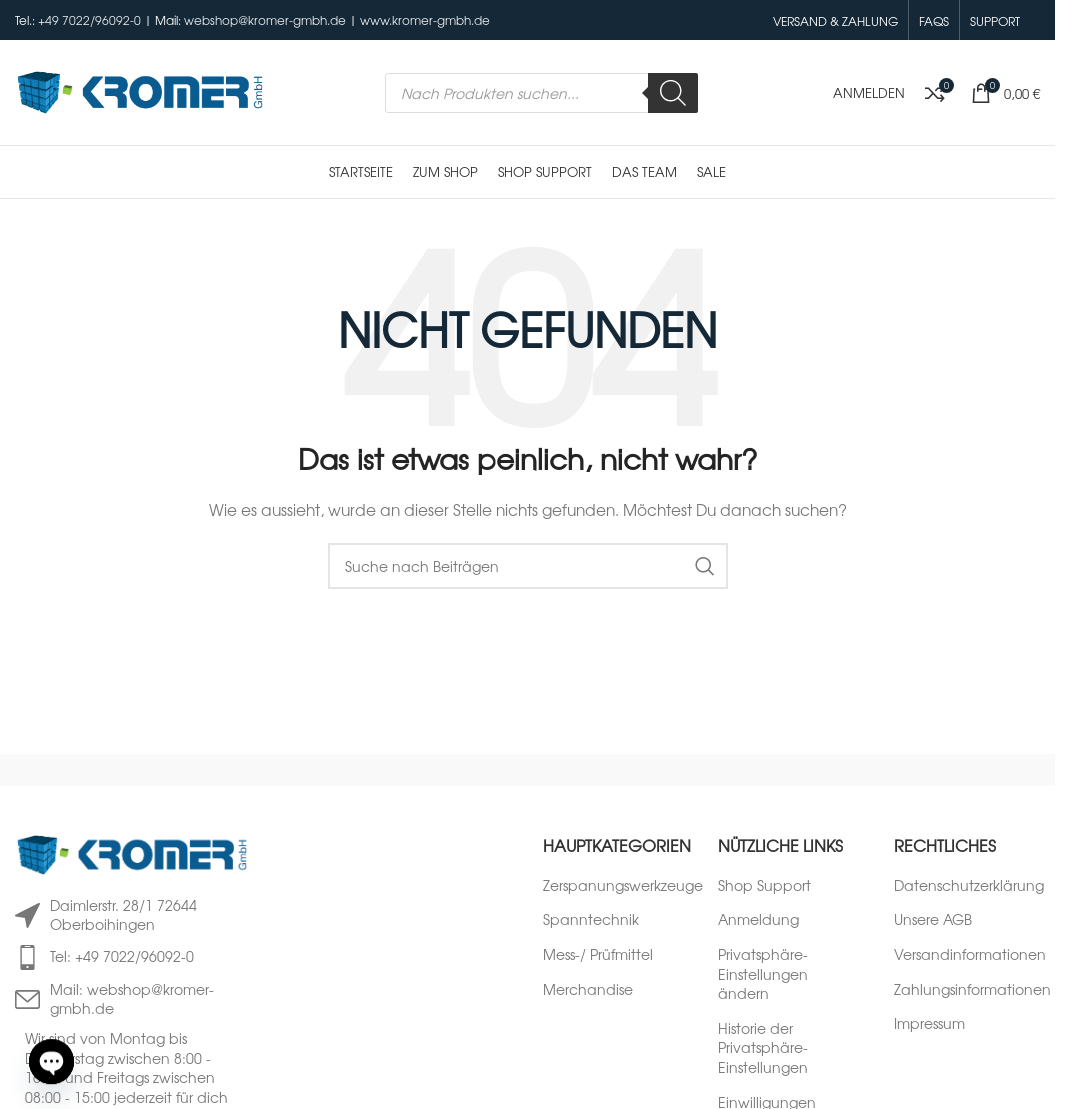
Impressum (929, 1023)
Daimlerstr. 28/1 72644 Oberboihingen (123, 915)
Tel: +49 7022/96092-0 (122, 956)
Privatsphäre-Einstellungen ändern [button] (763, 974)
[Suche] (528, 566)
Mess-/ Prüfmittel (598, 954)
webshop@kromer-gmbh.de (265, 20)
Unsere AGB (933, 919)
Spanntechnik (591, 919)
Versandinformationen (970, 954)
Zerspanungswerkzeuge (623, 885)
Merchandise (588, 989)
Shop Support (764, 885)
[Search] (673, 93)
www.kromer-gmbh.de (425, 20)
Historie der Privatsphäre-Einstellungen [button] (763, 1048)
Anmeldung (758, 919)
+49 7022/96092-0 (89, 20)
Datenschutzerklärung (969, 885)
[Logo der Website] (140, 90)
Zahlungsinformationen (972, 989)
